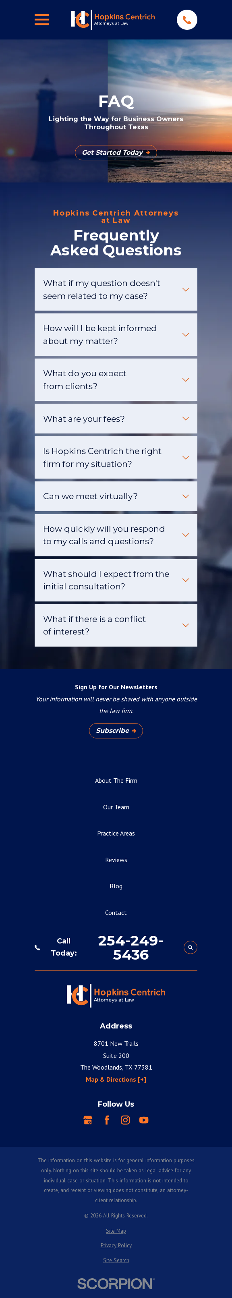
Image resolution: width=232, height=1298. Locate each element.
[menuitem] (116, 1231)
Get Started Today (116, 152)
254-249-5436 (131, 947)
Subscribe (116, 730)
